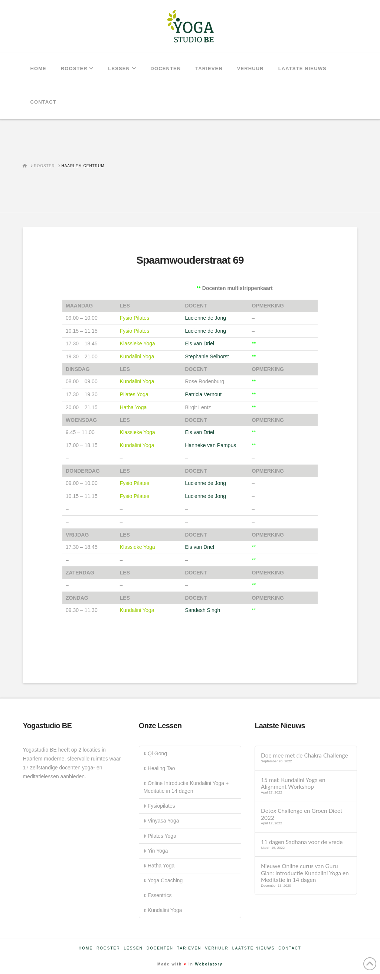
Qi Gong (155, 753)
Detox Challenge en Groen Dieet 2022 (301, 814)
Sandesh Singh (202, 610)
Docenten (160, 948)
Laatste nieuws (253, 948)
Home (86, 948)
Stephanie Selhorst (207, 356)
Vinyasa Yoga (161, 821)
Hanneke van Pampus (210, 445)
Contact (289, 948)
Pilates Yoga (160, 836)
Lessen (133, 948)
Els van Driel (199, 343)
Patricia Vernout (203, 394)
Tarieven (189, 948)
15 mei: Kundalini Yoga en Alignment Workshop (293, 783)
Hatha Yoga (159, 866)
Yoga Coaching (163, 880)
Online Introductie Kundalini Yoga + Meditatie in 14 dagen (186, 787)
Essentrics (158, 895)
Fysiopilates (159, 806)
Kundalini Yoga (163, 910)
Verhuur (216, 948)
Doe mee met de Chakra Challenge (304, 755)
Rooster (108, 948)
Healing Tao (159, 768)
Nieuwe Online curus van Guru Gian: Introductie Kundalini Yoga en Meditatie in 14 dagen (305, 873)
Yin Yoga (156, 851)
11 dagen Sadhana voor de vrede (302, 841)
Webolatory (209, 964)
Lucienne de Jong (205, 318)
